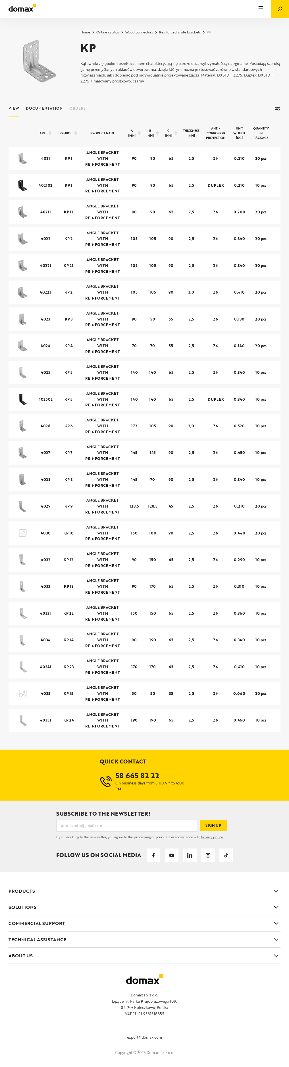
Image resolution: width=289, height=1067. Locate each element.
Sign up (213, 825)
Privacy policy (212, 836)
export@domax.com (144, 1037)
